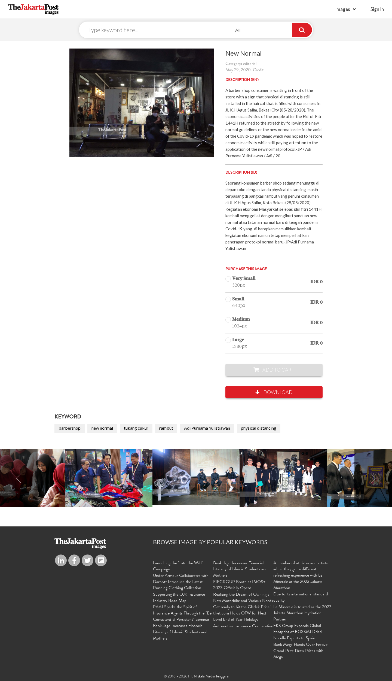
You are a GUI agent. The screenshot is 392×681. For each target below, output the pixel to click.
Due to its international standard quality (300, 597)
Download (274, 392)
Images (342, 9)
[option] (196, 477)
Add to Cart (274, 370)
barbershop (70, 428)
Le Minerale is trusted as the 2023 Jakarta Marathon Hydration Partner (302, 613)
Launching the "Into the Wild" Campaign (178, 566)
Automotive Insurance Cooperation (243, 626)
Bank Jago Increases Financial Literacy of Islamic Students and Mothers (180, 632)
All (237, 29)
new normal (102, 428)
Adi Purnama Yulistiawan (207, 428)
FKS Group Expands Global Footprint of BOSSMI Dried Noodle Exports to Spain (297, 632)
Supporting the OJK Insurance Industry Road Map (179, 597)
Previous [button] (19, 479)
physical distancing (258, 428)
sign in (377, 9)
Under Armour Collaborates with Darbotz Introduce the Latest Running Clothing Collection (181, 582)
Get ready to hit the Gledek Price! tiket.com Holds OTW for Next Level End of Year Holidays (242, 613)
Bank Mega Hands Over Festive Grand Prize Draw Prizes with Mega (300, 650)
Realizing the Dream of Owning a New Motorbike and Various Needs (243, 597)
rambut (166, 428)
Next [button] (373, 479)
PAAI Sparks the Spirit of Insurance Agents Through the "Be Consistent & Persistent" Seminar (182, 613)
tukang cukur (136, 428)
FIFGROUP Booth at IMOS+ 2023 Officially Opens (239, 585)
